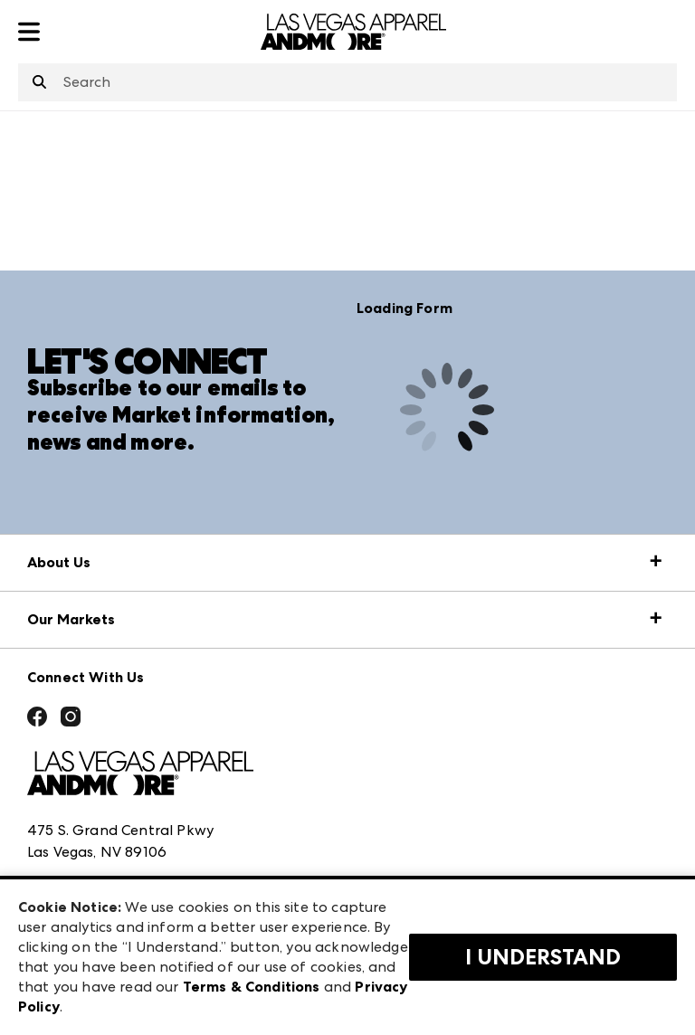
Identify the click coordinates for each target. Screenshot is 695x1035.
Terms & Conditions (251, 986)
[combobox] (347, 82)
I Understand (543, 957)
